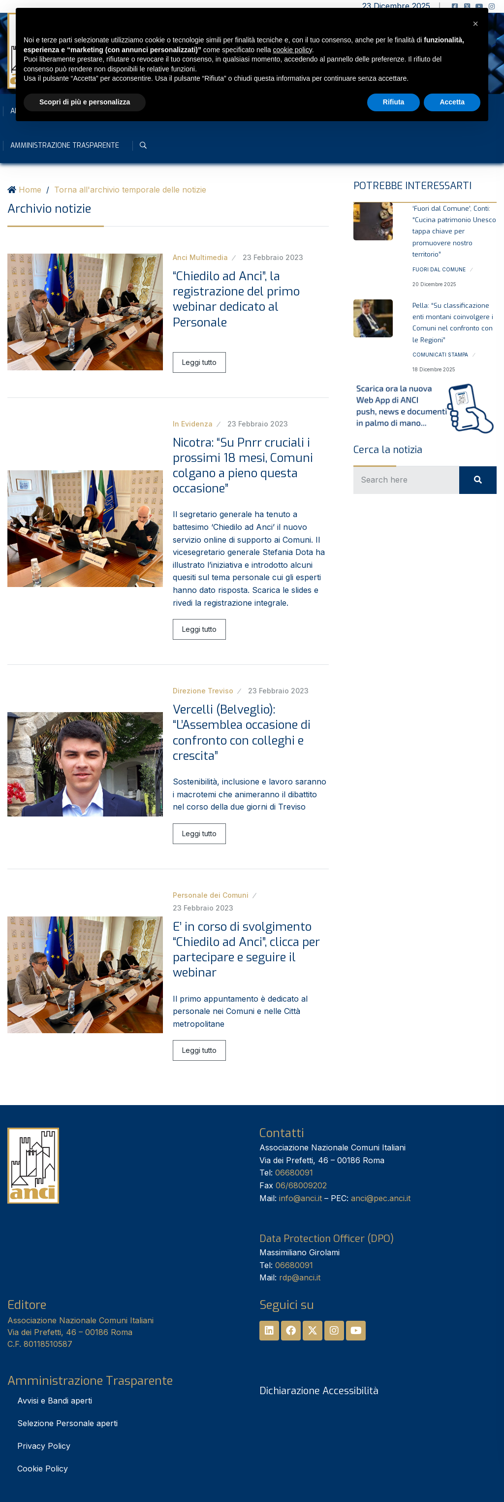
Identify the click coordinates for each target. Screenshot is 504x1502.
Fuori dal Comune (439, 269)
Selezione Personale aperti (67, 1423)
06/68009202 (301, 1185)
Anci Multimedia (200, 257)
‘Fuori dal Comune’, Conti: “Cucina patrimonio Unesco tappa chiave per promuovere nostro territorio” (454, 231)
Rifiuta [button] (394, 102)
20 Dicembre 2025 (434, 284)
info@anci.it (300, 1198)
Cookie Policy (42, 1468)
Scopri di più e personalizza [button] (84, 102)
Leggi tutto (199, 362)
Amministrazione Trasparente (64, 145)
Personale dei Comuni (211, 895)
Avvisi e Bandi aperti (54, 1400)
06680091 (294, 1172)
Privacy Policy (43, 1446)
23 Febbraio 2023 (273, 257)
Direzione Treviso (203, 690)
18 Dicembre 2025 (433, 369)
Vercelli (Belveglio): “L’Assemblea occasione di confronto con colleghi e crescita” (242, 733)
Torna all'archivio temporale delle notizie (130, 190)
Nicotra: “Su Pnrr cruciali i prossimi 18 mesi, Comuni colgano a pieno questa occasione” (243, 466)
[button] (475, 24)
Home (30, 190)
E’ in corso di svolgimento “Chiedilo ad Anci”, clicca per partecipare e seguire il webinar (246, 950)
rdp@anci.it (299, 1277)
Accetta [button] (452, 102)
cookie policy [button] (292, 50)
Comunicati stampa (440, 355)
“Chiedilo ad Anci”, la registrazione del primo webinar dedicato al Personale (236, 299)
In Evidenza (193, 424)
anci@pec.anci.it (380, 1198)
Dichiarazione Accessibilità (318, 1391)
